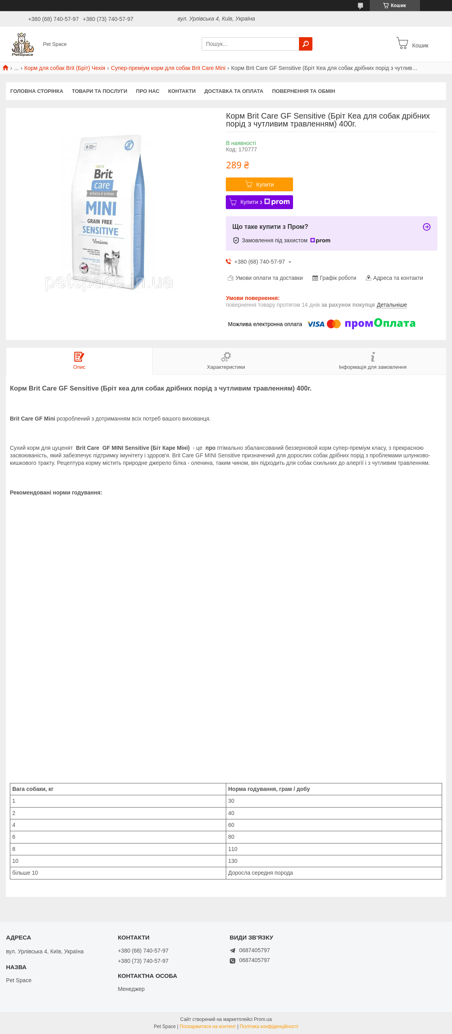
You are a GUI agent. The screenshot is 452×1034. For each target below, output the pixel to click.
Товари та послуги (99, 91)
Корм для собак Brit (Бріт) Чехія (65, 68)
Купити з (265, 202)
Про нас (147, 91)
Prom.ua (263, 1019)
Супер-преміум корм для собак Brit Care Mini (168, 68)
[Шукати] (305, 44)
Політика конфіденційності (269, 1026)
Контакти (182, 91)
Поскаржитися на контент (208, 1026)
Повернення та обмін (303, 91)
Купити (265, 184)
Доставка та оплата (233, 91)
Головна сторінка (36, 91)
